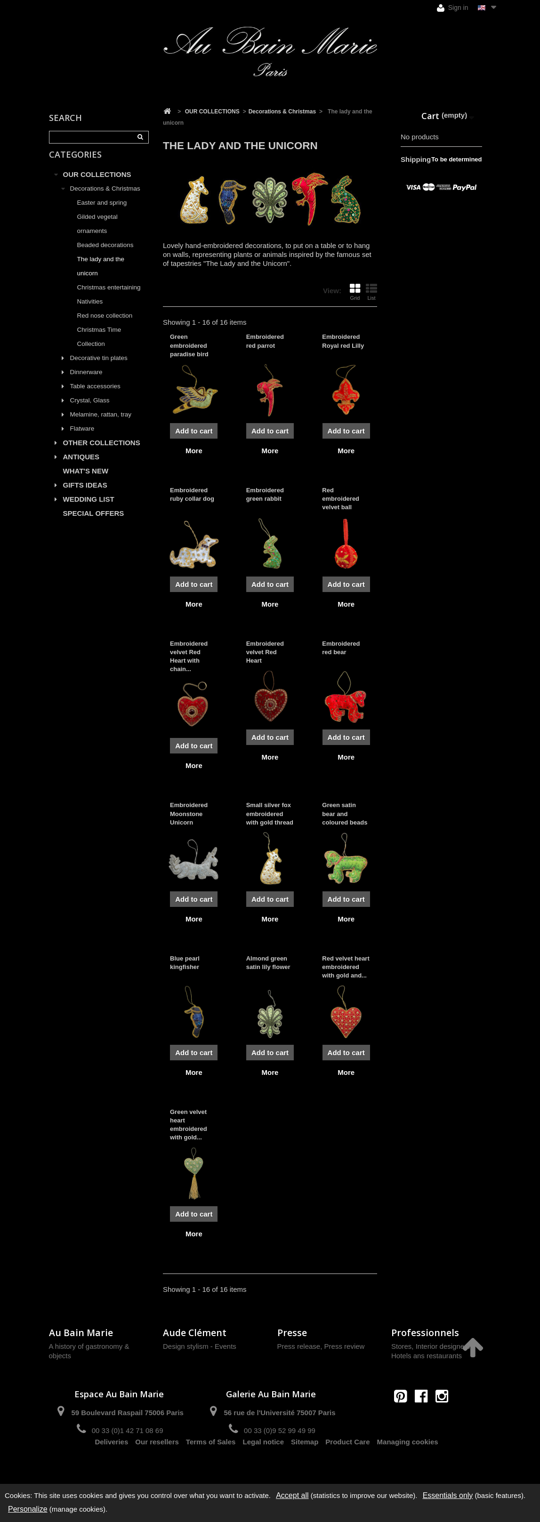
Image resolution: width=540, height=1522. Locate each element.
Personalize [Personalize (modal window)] (28, 1509)
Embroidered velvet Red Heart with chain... (189, 656)
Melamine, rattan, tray (101, 424)
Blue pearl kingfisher (185, 962)
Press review (344, 1346)
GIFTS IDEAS (85, 495)
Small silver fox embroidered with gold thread (269, 813)
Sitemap (304, 1464)
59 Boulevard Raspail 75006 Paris (127, 1413)
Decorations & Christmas (105, 198)
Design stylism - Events (199, 1346)
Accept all (292, 1495)
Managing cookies (407, 1464)
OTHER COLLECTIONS (101, 453)
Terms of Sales (211, 1464)
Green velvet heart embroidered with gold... (188, 1124)
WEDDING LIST (88, 509)
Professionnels (425, 1332)
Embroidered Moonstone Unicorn (189, 813)
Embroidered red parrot (265, 341)
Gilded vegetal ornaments (97, 233)
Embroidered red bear (341, 648)
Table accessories (95, 396)
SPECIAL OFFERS (93, 523)
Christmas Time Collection (99, 346)
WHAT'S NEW (86, 481)
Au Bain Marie (81, 1332)
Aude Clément (194, 1332)
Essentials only (448, 1495)
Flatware (82, 438)
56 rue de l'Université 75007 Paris (279, 1413)
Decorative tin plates (99, 367)
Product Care (347, 1464)
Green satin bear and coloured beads (344, 813)
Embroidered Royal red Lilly (343, 341)
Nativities (90, 311)
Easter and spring (102, 212)
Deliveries (111, 1464)
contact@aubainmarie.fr (424, 1416)
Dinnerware (86, 381)
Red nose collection (105, 325)
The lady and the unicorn (101, 276)
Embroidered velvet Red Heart (265, 652)
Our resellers (157, 1464)
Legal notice (263, 1464)
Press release (299, 1346)
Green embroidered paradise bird (189, 345)
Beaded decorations (105, 254)
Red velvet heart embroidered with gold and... (345, 967)
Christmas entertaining (109, 297)
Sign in (452, 8)
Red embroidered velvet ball (340, 499)
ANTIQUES (81, 467)
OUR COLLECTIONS (97, 184)
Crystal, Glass (90, 410)
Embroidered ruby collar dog (192, 494)
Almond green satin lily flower (268, 962)
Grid (355, 292)
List (371, 292)
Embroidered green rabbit (265, 494)
